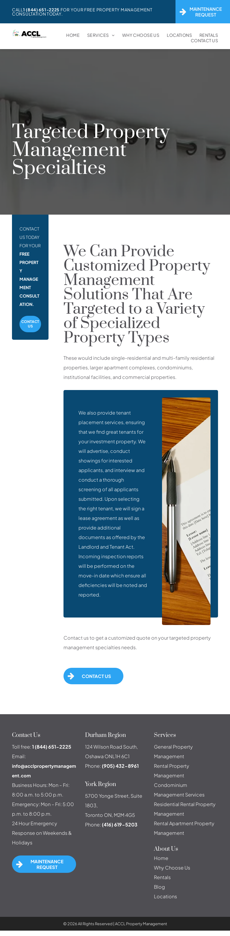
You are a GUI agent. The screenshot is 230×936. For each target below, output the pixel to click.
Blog (159, 887)
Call (17, 9)
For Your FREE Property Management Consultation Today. (82, 11)
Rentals (162, 877)
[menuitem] (69, 35)
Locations (165, 896)
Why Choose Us (172, 867)
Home (161, 858)
